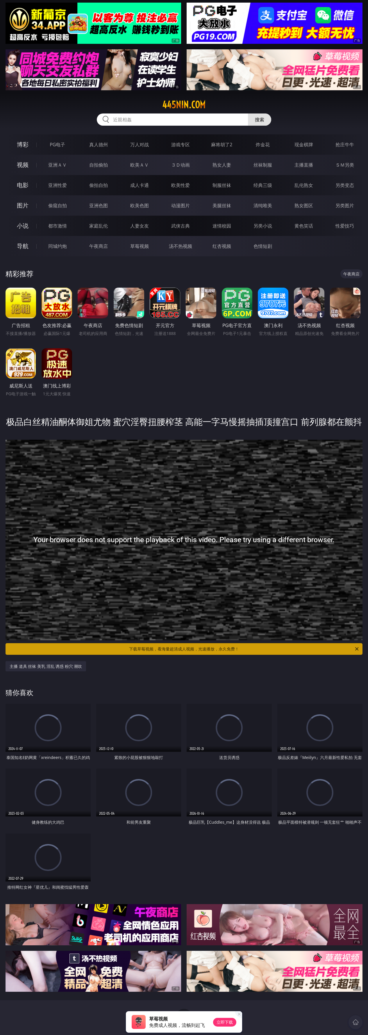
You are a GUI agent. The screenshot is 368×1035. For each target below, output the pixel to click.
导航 (22, 246)
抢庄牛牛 (344, 144)
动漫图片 (180, 205)
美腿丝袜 (221, 205)
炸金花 (263, 144)
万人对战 (139, 144)
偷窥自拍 (57, 205)
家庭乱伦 (98, 226)
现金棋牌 (303, 144)
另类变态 (344, 185)
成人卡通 (139, 185)
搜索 (259, 119)
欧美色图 (139, 205)
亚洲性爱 (57, 185)
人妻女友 (139, 226)
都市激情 (57, 226)
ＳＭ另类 (344, 165)
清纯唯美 (262, 205)
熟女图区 (303, 205)
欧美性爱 (180, 185)
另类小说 (262, 226)
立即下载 (225, 1022)
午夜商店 (98, 246)
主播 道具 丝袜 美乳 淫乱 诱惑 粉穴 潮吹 (46, 666)
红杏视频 (221, 246)
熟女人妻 (221, 165)
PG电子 (57, 144)
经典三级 (262, 185)
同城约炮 (57, 246)
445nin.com (184, 105)
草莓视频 (139, 246)
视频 (22, 165)
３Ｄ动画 (180, 165)
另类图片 (344, 205)
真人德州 (98, 144)
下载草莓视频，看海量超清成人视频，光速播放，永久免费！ (244, 648)
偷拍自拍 (98, 185)
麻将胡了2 (221, 144)
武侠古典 (180, 226)
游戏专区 (180, 144)
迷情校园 (221, 226)
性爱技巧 (344, 226)
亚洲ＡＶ (57, 165)
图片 (22, 205)
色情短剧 (262, 246)
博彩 (22, 144)
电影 (22, 185)
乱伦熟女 (303, 185)
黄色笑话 (303, 226)
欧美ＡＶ (139, 165)
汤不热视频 (180, 246)
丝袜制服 (262, 165)
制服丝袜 (221, 185)
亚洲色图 (98, 205)
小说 (22, 226)
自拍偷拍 (98, 165)
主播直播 (303, 165)
